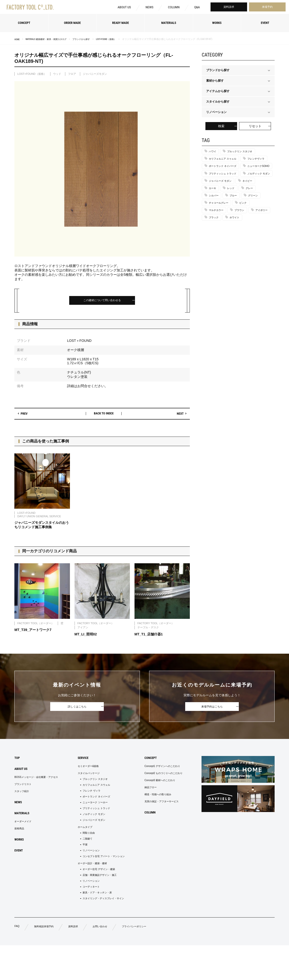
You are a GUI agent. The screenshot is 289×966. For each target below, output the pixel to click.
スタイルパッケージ (87, 777)
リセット (255, 126)
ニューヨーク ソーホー (94, 810)
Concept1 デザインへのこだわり (158, 769)
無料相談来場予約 (46, 946)
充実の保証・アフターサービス (157, 808)
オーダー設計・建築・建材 (91, 878)
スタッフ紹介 (23, 797)
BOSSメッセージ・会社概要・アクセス (40, 781)
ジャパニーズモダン (95, 73)
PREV (26, 415)
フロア (72, 73)
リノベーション (89, 864)
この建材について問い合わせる (102, 301)
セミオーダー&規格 (86, 769)
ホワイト (215, 258)
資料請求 (228, 8)
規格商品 (20, 837)
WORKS (19, 849)
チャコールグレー (221, 233)
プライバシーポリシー (146, 946)
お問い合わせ (108, 946)
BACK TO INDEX (103, 415)
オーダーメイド (24, 829)
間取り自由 (86, 844)
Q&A (197, 8)
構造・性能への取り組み (153, 801)
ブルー (237, 225)
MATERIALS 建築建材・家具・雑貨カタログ (50, 39)
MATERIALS (23, 820)
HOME (17, 39)
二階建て (85, 851)
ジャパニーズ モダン (222, 209)
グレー (255, 217)
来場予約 (267, 8)
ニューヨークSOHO (222, 184)
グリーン (259, 225)
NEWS (148, 8)
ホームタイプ (82, 838)
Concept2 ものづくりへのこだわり (160, 777)
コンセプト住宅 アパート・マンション (104, 870)
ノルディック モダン (222, 200)
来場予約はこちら (212, 709)
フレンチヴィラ (219, 168)
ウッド (57, 73)
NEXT (178, 415)
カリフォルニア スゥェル (225, 160)
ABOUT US (123, 8)
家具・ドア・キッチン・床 (96, 911)
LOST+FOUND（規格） (115, 39)
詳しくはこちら (77, 709)
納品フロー (144, 793)
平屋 (82, 857)
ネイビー (254, 209)
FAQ (17, 946)
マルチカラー (218, 241)
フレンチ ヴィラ (89, 797)
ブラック (242, 250)
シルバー (215, 225)
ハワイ (213, 151)
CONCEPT (144, 760)
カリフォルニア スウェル (95, 790)
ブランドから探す (88, 39)
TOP (17, 760)
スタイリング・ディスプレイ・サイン (104, 918)
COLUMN (173, 8)
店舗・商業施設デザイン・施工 (99, 891)
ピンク (249, 233)
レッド (234, 217)
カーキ (213, 217)
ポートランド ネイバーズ (225, 176)
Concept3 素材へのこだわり (155, 785)
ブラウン (244, 241)
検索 (221, 126)
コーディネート (89, 905)
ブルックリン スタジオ (245, 151)
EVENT (19, 860)
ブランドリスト (24, 789)
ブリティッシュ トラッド (225, 192)
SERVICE (80, 760)
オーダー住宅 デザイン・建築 (98, 885)
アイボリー (216, 250)
